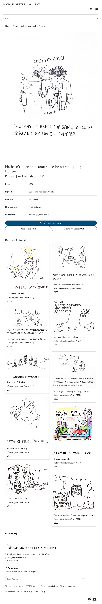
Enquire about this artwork (51, 223)
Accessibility (28, 591)
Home (7, 25)
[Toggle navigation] (97, 9)
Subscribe (82, 578)
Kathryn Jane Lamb (28, 25)
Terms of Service (66, 586)
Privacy (36, 591)
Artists (15, 25)
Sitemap (42, 591)
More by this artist (28, 228)
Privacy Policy (52, 586)
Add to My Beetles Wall (74, 228)
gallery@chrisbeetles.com (15, 557)
